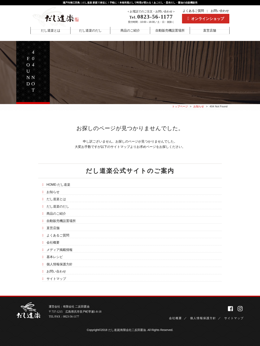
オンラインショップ (207, 19)
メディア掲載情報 (60, 250)
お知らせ (198, 106)
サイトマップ (56, 278)
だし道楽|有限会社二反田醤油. (127, 330)
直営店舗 (53, 228)
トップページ (180, 106)
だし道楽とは (56, 199)
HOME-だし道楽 (58, 184)
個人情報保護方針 (60, 264)
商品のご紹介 (56, 213)
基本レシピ (55, 257)
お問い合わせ (220, 10)
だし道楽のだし (58, 206)
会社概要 (53, 242)
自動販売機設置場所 (61, 221)
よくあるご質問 (193, 10)
